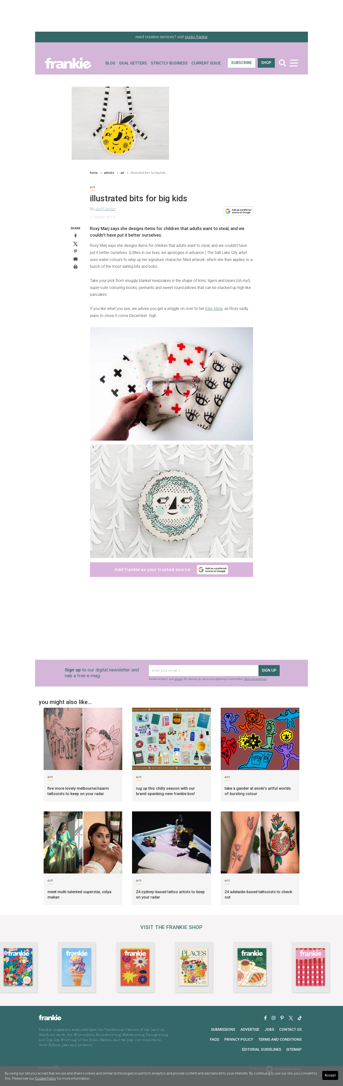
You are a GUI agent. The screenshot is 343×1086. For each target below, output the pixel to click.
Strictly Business (169, 63)
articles (109, 172)
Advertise (249, 1029)
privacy (179, 679)
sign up (269, 670)
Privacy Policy (238, 1039)
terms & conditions (255, 679)
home (94, 172)
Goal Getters (133, 63)
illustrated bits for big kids (148, 172)
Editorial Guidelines (261, 1049)
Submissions (223, 1029)
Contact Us (290, 1029)
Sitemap (294, 1049)
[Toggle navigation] (293, 62)
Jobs (269, 1029)
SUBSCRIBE (241, 62)
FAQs (214, 1039)
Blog (110, 63)
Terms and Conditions (280, 1039)
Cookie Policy (45, 1078)
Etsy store (214, 308)
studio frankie (196, 37)
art (122, 172)
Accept (330, 1075)
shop (266, 62)
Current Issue (206, 63)
